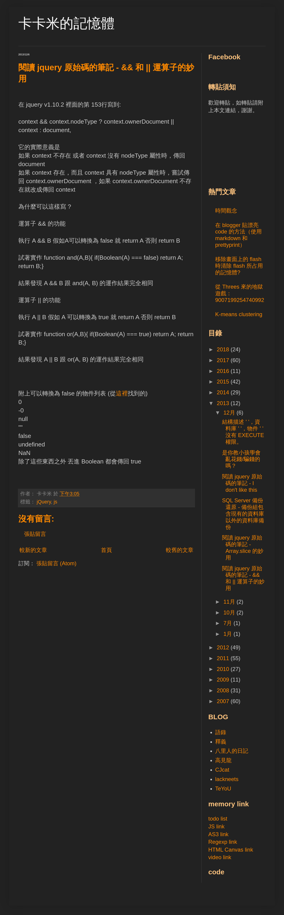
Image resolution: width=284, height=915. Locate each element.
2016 (224, 371)
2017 (224, 360)
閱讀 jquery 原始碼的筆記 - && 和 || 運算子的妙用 (243, 578)
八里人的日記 (231, 751)
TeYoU (223, 788)
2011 (224, 658)
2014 (224, 392)
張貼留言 (35, 534)
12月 (230, 412)
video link (219, 857)
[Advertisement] (242, 150)
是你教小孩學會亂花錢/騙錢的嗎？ (241, 459)
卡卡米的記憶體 (66, 23)
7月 (228, 623)
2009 (224, 679)
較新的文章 (33, 550)
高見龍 (223, 760)
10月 (230, 612)
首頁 (106, 550)
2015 (224, 381)
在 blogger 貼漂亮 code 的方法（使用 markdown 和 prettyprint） (238, 235)
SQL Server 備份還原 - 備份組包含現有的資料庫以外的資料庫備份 (243, 513)
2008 (224, 690)
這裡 (122, 393)
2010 (224, 669)
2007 (224, 701)
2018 (224, 349)
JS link (216, 826)
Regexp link (222, 842)
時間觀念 (226, 210)
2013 (224, 403)
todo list (217, 819)
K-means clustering (238, 314)
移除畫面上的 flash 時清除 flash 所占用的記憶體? (239, 266)
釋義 (220, 742)
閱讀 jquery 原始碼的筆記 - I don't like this (242, 483)
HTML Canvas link (230, 850)
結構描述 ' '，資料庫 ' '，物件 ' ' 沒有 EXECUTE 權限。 (243, 432)
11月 (230, 602)
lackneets (226, 779)
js (55, 502)
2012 (224, 647)
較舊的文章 (179, 550)
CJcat (222, 770)
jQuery (44, 502)
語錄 (220, 732)
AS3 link (218, 834)
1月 (228, 634)
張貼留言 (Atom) (56, 563)
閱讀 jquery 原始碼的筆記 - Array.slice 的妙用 (242, 547)
